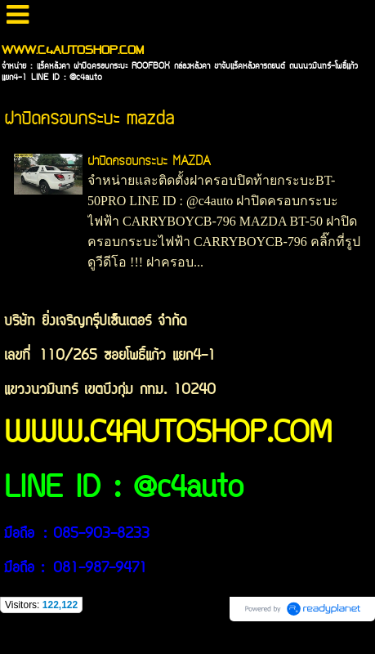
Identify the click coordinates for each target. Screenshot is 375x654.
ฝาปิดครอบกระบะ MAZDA (148, 161)
